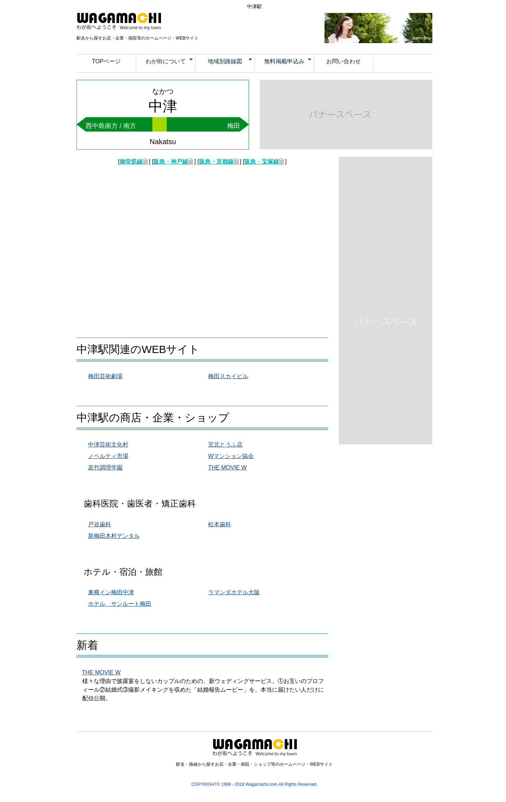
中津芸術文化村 (108, 444)
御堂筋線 (131, 162)
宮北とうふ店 (225, 444)
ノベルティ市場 (108, 456)
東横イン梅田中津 (111, 592)
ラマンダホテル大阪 (234, 592)
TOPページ (106, 61)
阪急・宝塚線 (261, 162)
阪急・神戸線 (170, 162)
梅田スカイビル (228, 376)
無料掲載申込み (288, 61)
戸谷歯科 (99, 524)
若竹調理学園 (105, 467)
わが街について (169, 61)
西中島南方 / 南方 (111, 125)
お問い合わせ (343, 61)
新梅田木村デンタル (114, 536)
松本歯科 (219, 524)
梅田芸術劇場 (105, 376)
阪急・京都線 (216, 162)
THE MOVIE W (227, 467)
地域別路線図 (230, 61)
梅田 (233, 125)
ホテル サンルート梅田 (119, 604)
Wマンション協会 (231, 456)
